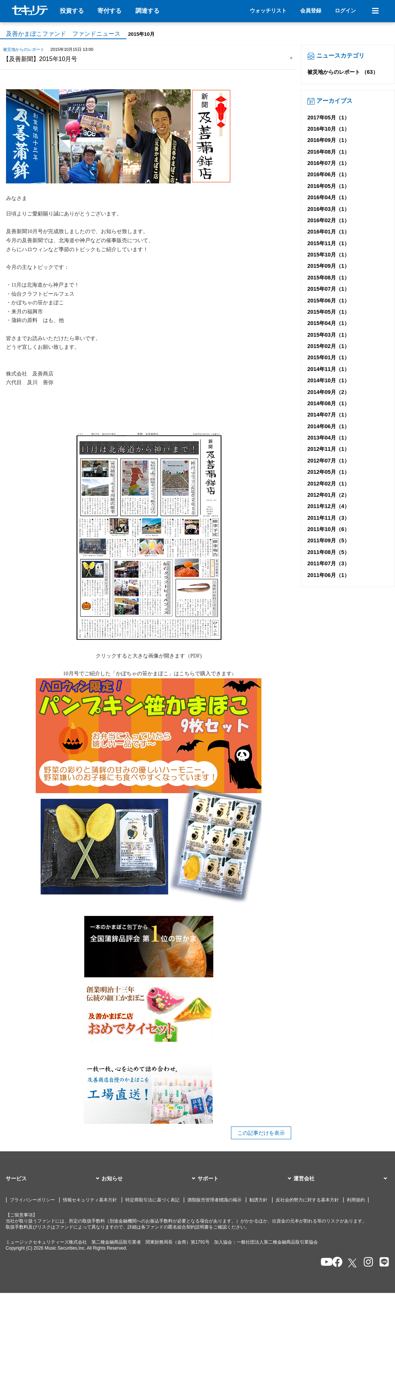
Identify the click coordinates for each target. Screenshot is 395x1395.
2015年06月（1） (328, 301)
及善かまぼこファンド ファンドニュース (63, 34)
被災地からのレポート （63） (342, 72)
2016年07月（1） (328, 163)
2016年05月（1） (328, 186)
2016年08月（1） (328, 152)
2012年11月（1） (328, 449)
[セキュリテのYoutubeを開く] (323, 1262)
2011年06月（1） (328, 575)
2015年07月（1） (328, 289)
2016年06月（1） (328, 174)
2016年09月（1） (328, 140)
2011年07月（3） (328, 563)
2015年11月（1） (328, 243)
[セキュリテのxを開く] (353, 1263)
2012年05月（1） (328, 472)
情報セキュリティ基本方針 (90, 1200)
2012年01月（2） (328, 495)
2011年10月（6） (328, 529)
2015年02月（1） (328, 346)
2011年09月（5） (328, 540)
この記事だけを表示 (261, 1133)
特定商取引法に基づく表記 (152, 1200)
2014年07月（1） (328, 415)
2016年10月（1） (328, 129)
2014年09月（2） (328, 392)
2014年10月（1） (328, 380)
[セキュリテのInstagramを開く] (366, 1262)
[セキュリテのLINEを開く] (382, 1262)
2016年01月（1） (328, 232)
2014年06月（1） (328, 426)
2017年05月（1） (328, 117)
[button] (54, 1178)
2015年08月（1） (328, 278)
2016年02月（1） (328, 220)
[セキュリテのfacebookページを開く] (335, 1262)
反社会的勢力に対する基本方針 (307, 1200)
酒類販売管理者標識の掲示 (214, 1200)
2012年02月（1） (328, 484)
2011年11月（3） (328, 518)
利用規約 (356, 1200)
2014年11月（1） (328, 369)
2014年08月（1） (328, 403)
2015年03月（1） (328, 335)
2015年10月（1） (328, 255)
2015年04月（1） (328, 323)
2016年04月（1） (328, 197)
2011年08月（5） (328, 552)
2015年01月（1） (328, 357)
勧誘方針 (258, 1200)
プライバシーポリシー (32, 1200)
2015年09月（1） (328, 266)
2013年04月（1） (328, 438)
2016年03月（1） (328, 209)
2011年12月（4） (328, 506)
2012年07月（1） (328, 461)
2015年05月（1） (328, 312)
